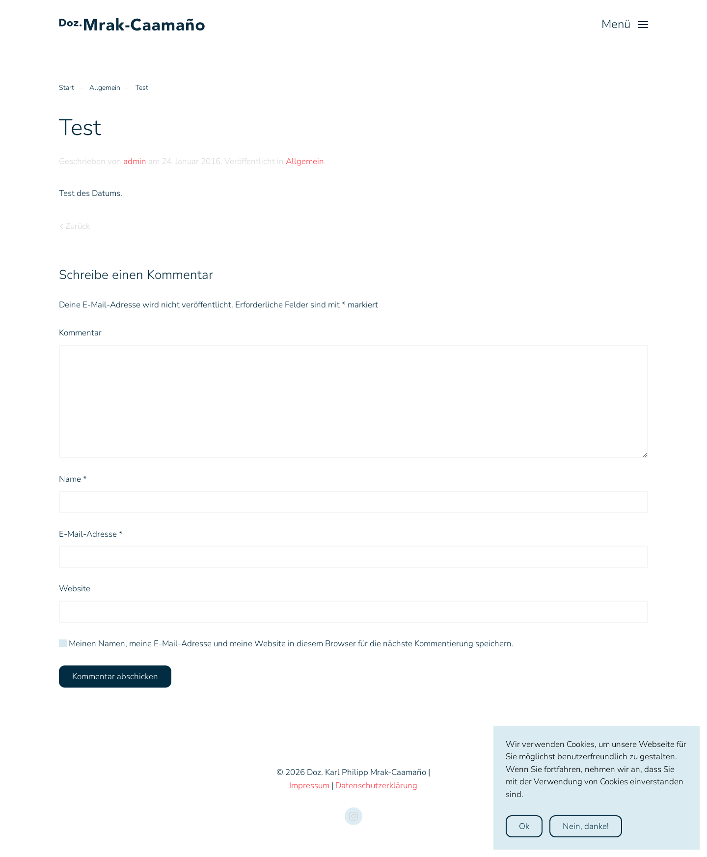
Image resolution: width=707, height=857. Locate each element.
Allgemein (305, 161)
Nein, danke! (586, 826)
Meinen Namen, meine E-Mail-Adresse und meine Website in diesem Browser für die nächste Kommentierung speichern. (286, 643)
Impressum (309, 785)
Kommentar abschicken (115, 676)
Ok (524, 826)
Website (74, 588)
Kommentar (80, 332)
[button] (624, 24)
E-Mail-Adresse (91, 534)
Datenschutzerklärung (376, 785)
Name (73, 479)
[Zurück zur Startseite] (132, 24)
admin (134, 161)
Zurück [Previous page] (75, 226)
